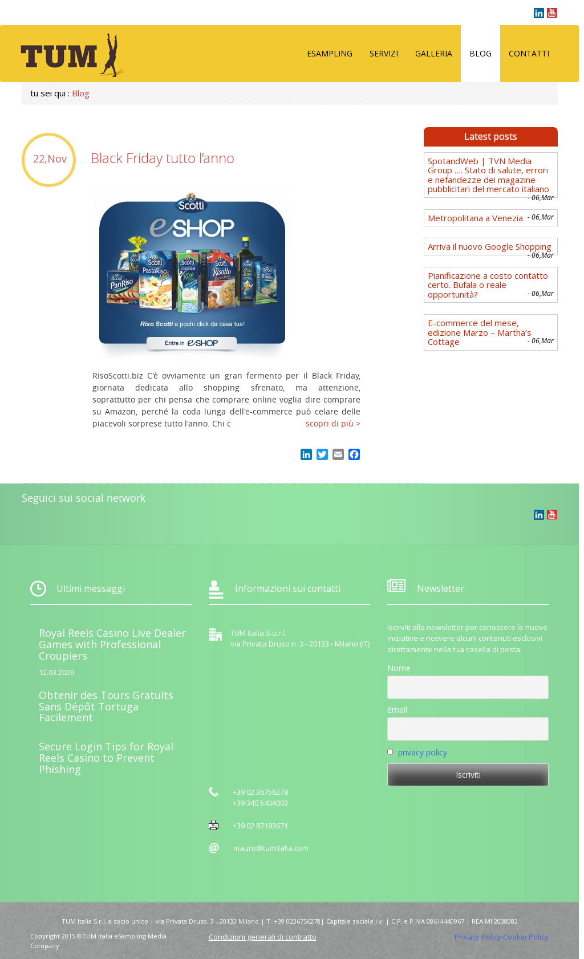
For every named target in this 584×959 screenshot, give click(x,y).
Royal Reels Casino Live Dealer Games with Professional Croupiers (112, 644)
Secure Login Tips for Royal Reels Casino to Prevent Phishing (106, 757)
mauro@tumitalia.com (271, 848)
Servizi (384, 53)
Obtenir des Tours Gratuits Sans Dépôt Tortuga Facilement (106, 706)
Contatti (529, 53)
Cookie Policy (526, 937)
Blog (480, 53)
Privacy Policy (478, 937)
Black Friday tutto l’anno (162, 158)
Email (397, 709)
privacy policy (422, 752)
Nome (399, 668)
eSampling (329, 53)
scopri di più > (333, 423)
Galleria (433, 53)
